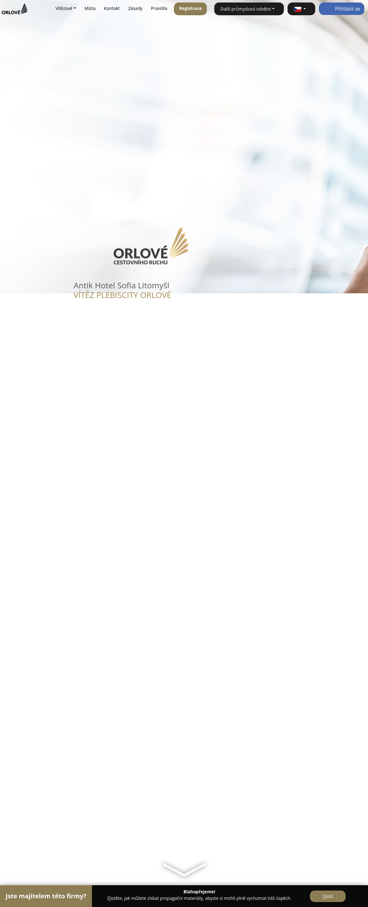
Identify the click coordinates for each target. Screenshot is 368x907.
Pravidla (159, 8)
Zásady (135, 8)
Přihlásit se (341, 8)
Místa (90, 8)
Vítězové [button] (63, 8)
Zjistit (327, 896)
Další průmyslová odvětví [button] (245, 9)
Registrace (190, 8)
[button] (301, 8)
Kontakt (112, 8)
